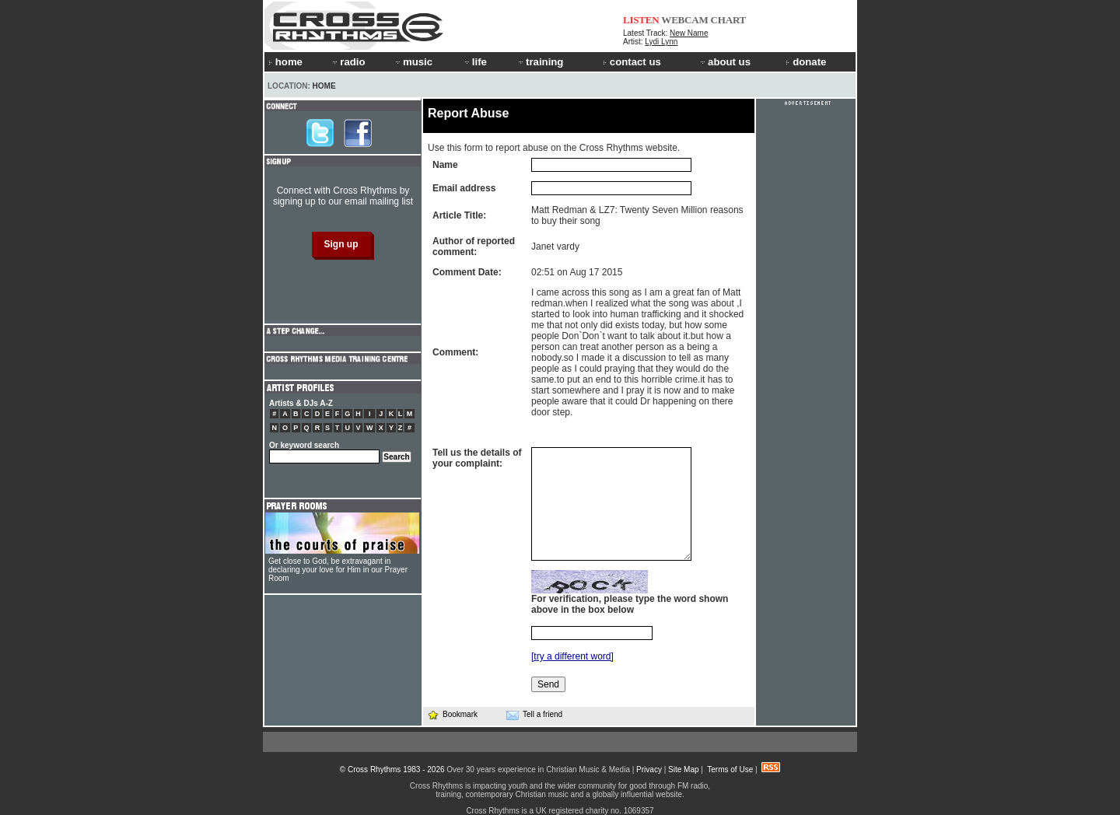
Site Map (683, 769)
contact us (632, 62)
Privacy (649, 769)
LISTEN (641, 20)
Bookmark (452, 714)
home (285, 62)
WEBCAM (684, 20)
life (475, 62)
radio (348, 62)
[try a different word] (572, 656)
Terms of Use (730, 769)
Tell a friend (534, 714)
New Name (689, 33)
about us (724, 62)
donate (806, 62)
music (413, 62)
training (539, 62)
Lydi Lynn (661, 41)
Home (324, 86)
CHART (729, 20)
